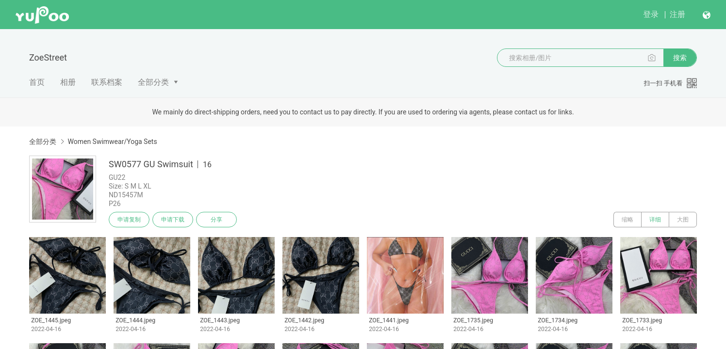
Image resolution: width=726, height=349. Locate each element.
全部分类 (153, 82)
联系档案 (106, 82)
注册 (677, 14)
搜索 (680, 58)
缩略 (627, 219)
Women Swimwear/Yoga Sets (112, 141)
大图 (683, 219)
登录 (651, 14)
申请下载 (172, 219)
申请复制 (129, 219)
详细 (655, 219)
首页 (37, 82)
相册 (68, 82)
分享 (216, 219)
